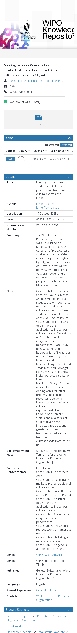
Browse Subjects (17, 594)
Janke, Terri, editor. (42, 81)
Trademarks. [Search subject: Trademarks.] (16, 610)
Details (10, 161)
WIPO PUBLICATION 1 (49, 539)
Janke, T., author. (20, 81)
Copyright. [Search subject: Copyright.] (14, 626)
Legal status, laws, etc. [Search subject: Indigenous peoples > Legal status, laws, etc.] (51, 616)
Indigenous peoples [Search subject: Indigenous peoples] (20, 616)
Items (9, 138)
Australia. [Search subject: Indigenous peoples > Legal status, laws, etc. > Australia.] (13, 620)
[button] (38, 119)
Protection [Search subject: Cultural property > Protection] (43, 600)
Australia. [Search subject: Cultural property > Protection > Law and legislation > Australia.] (29, 604)
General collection (47, 574)
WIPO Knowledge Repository (55, 29)
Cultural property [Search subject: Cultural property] (19, 600)
